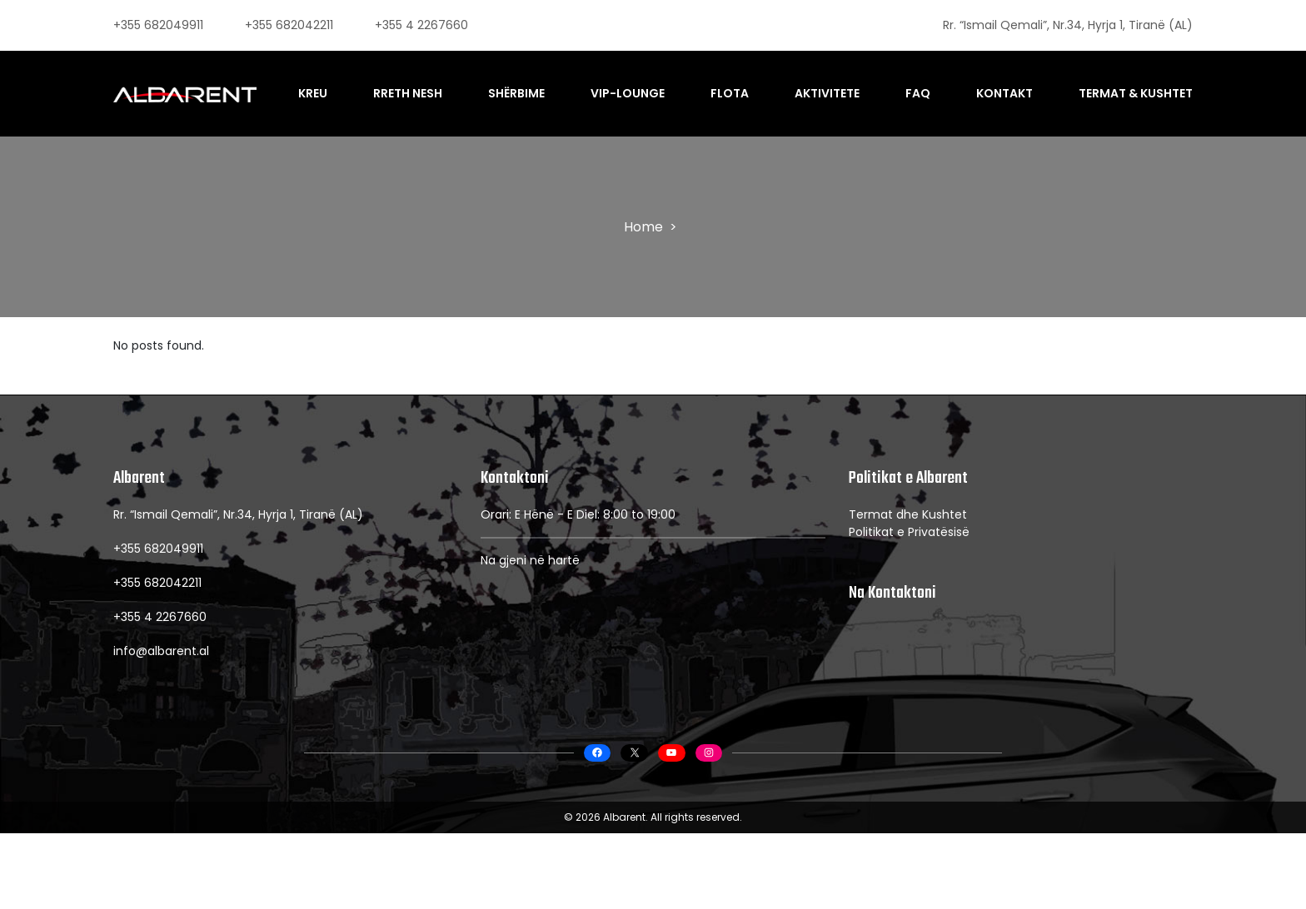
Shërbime (534, 84)
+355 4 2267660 (421, 25)
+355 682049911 (158, 25)
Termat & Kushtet (1136, 84)
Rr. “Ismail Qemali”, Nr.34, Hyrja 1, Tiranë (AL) (1068, 25)
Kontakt (1008, 84)
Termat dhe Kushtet (908, 578)
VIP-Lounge (643, 84)
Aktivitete (836, 84)
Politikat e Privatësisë (909, 596)
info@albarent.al (161, 715)
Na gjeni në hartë (530, 624)
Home (642, 242)
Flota (741, 84)
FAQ (923, 84)
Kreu (336, 84)
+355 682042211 (289, 25)
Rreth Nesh (428, 84)
